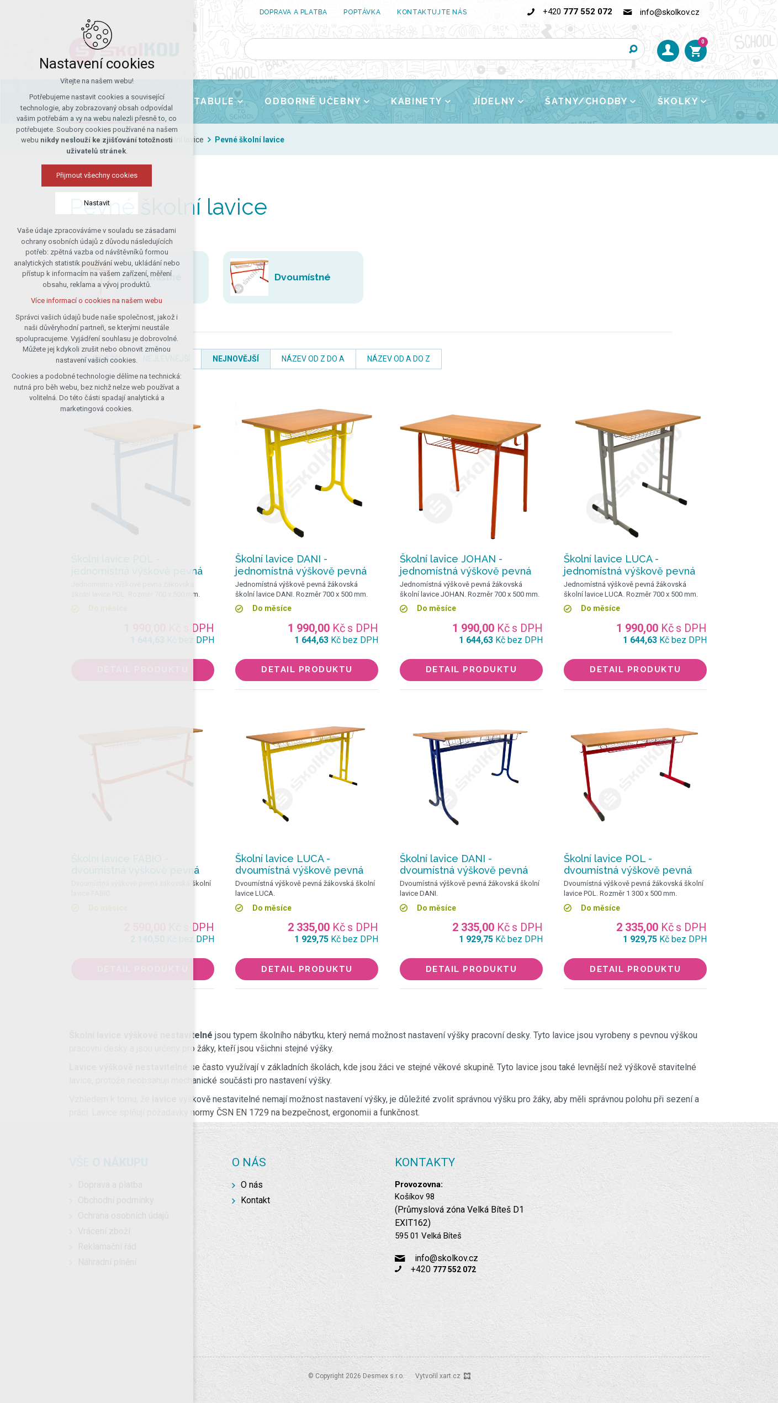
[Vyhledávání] (633, 49)
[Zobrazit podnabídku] (240, 101)
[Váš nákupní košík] (696, 51)
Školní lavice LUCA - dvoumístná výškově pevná (299, 864)
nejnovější (236, 358)
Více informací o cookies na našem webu (96, 300)
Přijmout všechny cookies (96, 175)
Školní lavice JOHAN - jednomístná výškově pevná (465, 565)
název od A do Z (398, 358)
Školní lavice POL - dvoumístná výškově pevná (628, 864)
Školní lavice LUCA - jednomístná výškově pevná (629, 565)
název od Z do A (313, 358)
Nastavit (97, 203)
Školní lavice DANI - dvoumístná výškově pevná (464, 864)
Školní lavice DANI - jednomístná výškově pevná (301, 565)
